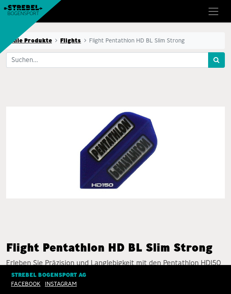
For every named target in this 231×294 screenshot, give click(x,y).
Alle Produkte (31, 40)
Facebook (25, 283)
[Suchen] (216, 60)
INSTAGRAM (61, 283)
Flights (70, 40)
